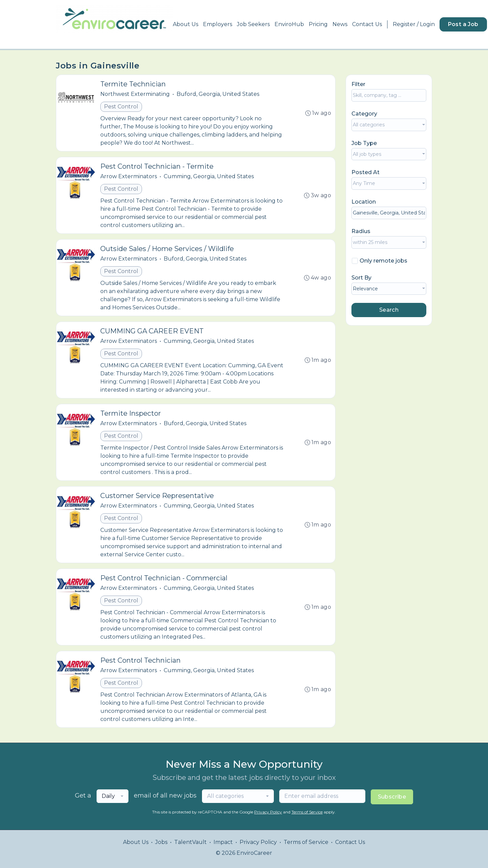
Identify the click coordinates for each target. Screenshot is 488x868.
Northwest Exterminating (135, 94)
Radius (360, 231)
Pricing (318, 24)
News (339, 24)
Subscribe (392, 796)
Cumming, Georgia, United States (209, 176)
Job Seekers (253, 24)
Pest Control (121, 106)
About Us (185, 24)
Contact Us (367, 24)
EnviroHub (289, 24)
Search (389, 310)
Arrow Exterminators (128, 176)
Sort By (361, 277)
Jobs (161, 842)
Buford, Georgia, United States (218, 94)
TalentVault (190, 842)
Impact (223, 842)
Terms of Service (307, 811)
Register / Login (414, 24)
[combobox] (388, 125)
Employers (217, 24)
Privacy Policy (268, 811)
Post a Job (463, 24)
